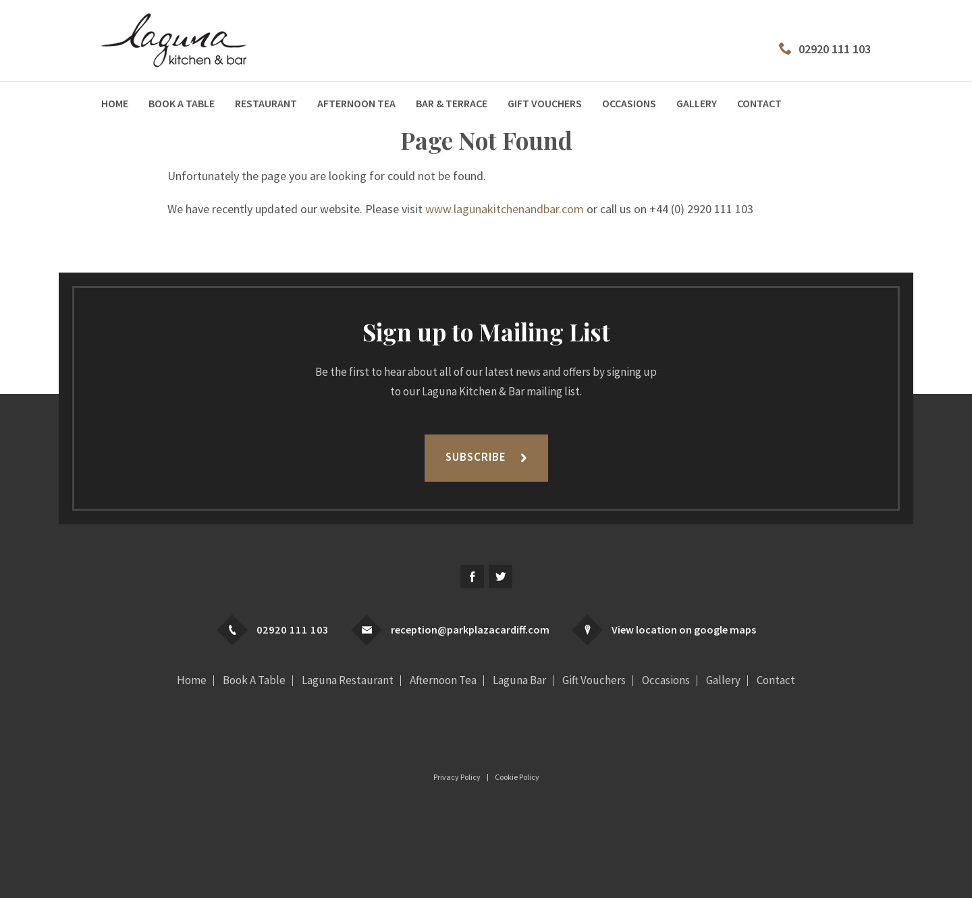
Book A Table (181, 103)
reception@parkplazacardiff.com (470, 629)
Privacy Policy (457, 777)
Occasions (629, 103)
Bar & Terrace (451, 103)
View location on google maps (684, 629)
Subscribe (476, 456)
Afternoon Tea (356, 103)
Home (114, 103)
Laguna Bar (519, 680)
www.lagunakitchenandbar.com (504, 209)
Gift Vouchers (545, 103)
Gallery (696, 103)
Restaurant (266, 103)
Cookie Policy (517, 777)
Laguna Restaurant (348, 680)
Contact (759, 103)
